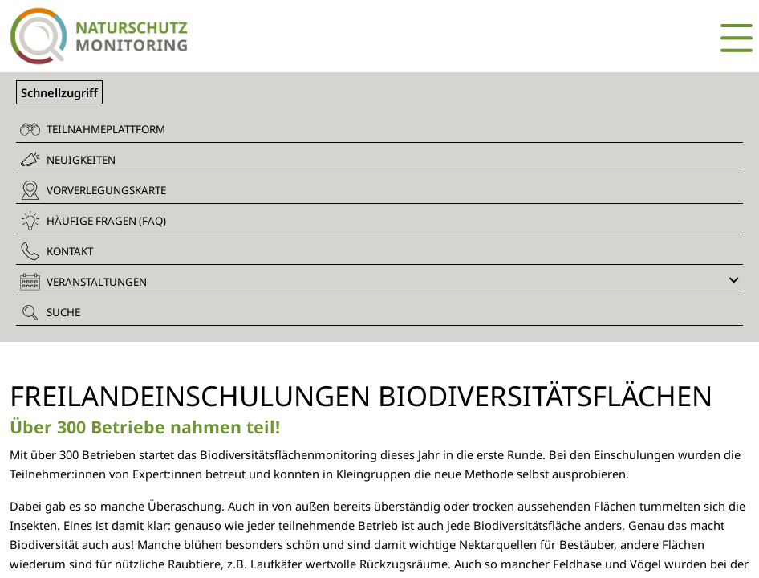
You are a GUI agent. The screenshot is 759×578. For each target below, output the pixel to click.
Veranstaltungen (379, 281)
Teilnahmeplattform (92, 129)
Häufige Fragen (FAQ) (93, 220)
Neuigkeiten (68, 159)
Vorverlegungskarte (93, 190)
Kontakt (56, 251)
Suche (50, 312)
